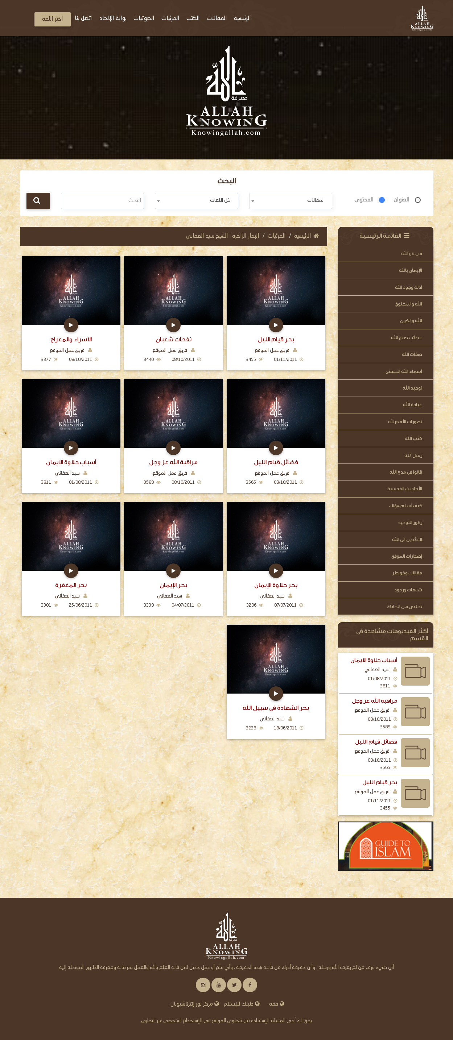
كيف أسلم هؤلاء (405, 505)
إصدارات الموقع (406, 556)
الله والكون (411, 320)
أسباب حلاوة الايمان (373, 660)
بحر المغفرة (71, 585)
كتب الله (413, 438)
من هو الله (411, 253)
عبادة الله (412, 404)
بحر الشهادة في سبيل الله (276, 707)
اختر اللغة (52, 19)
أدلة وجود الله (408, 287)
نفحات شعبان (174, 339)
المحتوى (364, 200)
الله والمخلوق (408, 304)
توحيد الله (412, 388)
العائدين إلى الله (407, 539)
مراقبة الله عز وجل (374, 701)
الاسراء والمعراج (71, 339)
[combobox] (290, 201)
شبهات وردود (408, 589)
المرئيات (277, 236)
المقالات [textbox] (316, 200)
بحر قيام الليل (379, 782)
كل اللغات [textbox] (220, 200)
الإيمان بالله (410, 270)
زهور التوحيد (410, 522)
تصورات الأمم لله (405, 421)
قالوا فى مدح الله (406, 472)
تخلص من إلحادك (404, 606)
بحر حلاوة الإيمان (275, 585)
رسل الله (413, 455)
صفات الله (412, 354)
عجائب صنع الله (406, 337)
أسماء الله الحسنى (404, 371)
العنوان (401, 200)
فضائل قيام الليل (376, 742)
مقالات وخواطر (407, 572)
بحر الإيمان (173, 585)
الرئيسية (306, 236)
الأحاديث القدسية (404, 488)
